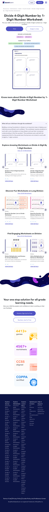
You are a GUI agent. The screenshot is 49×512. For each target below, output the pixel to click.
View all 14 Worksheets (24, 150)
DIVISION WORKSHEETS (31, 43)
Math (19, 8)
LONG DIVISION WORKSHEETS (24, 46)
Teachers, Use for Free (24, 320)
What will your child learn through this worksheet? (24, 123)
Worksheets (13, 8)
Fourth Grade (26, 8)
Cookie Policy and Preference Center (34, 498)
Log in (31, 2)
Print (14, 29)
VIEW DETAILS (9, 181)
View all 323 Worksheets (24, 236)
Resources (6, 8)
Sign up (40, 2)
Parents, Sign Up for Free (24, 313)
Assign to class (34, 29)
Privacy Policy (16, 498)
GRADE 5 (28, 37)
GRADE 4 (20, 37)
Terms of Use (7, 498)
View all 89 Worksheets (24, 193)
